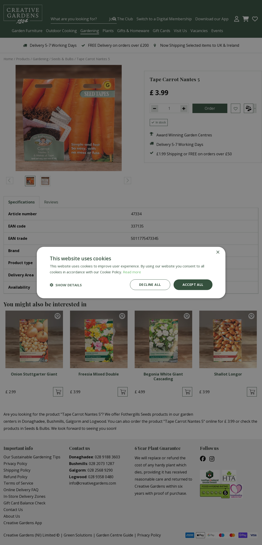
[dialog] (131, 272)
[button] (66, 285)
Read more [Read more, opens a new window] (132, 271)
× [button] (218, 252)
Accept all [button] (193, 284)
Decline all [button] (150, 284)
